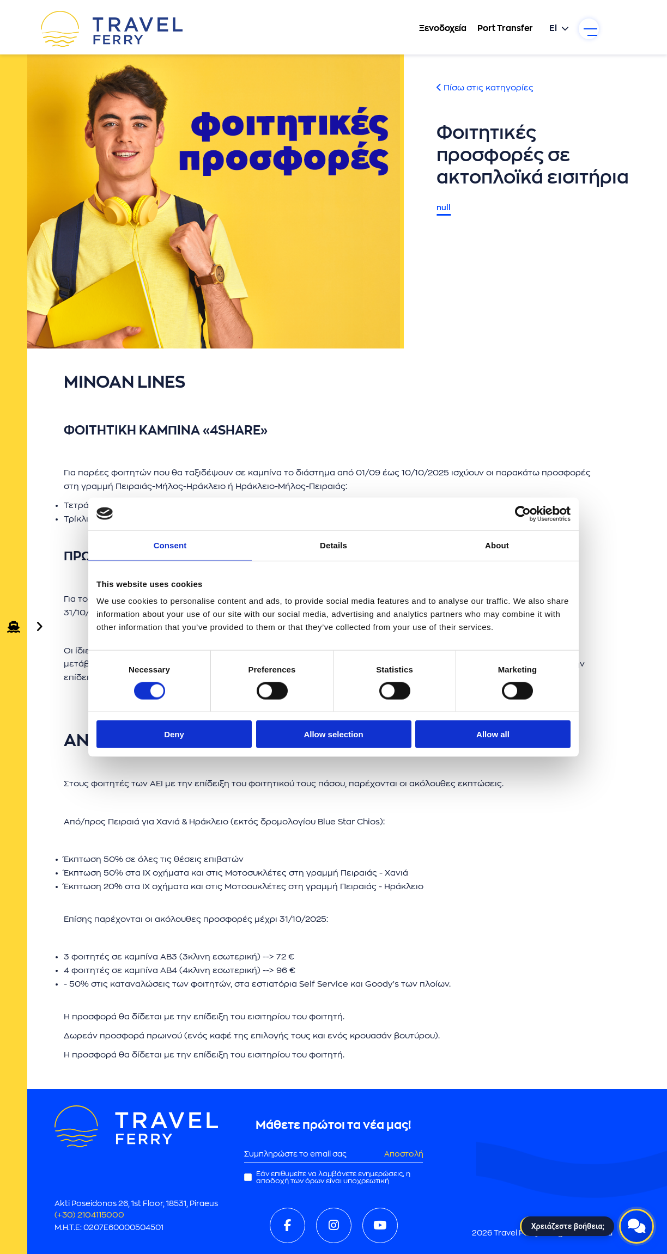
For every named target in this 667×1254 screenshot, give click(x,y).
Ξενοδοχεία (432, 30)
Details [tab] (333, 544)
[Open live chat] (636, 1223)
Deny (174, 734)
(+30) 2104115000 (91, 1215)
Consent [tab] (170, 544)
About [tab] (497, 544)
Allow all (493, 734)
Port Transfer (494, 30)
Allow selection (333, 734)
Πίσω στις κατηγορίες (484, 88)
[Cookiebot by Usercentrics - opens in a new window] (523, 513)
